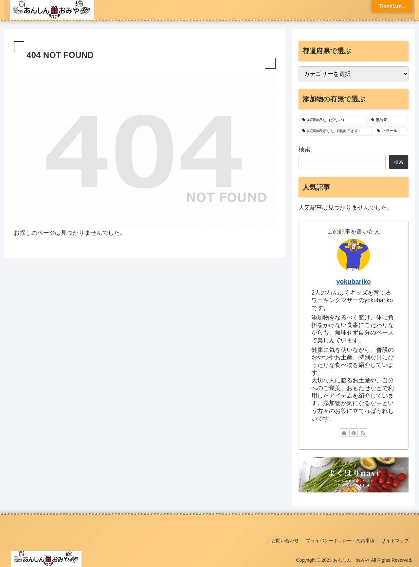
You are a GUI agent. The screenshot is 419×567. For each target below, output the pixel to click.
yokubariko (353, 281)
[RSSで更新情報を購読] (363, 432)
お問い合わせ (285, 540)
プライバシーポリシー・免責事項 (340, 540)
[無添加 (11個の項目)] (388, 120)
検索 (304, 149)
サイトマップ (395, 540)
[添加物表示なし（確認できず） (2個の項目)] (336, 131)
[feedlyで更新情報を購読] (353, 432)
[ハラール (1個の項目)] (391, 131)
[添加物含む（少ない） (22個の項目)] (333, 120)
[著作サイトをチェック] (344, 432)
